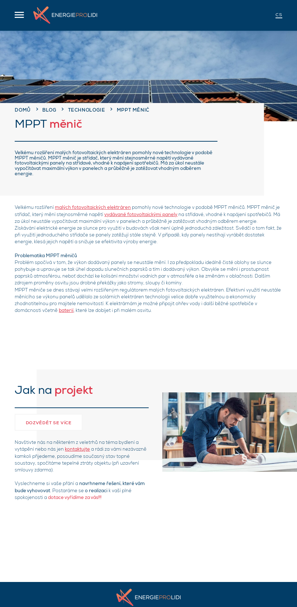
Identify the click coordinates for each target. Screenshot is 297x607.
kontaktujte (77, 449)
